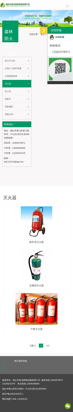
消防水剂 (9, 114)
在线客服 (57, 37)
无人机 (8, 91)
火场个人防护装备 (13, 68)
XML (14, 399)
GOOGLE (22, 399)
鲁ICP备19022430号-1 (12, 394)
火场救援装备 (11, 76)
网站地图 (6, 399)
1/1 (47, 345)
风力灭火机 (10, 61)
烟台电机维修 (20, 361)
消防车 (8, 99)
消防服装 (9, 106)
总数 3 (33, 345)
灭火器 (8, 83)
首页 (43, 34)
